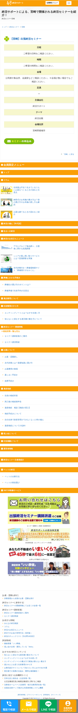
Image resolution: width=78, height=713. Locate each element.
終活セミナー (14, 27)
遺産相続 (7, 389)
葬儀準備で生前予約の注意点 (17, 291)
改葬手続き (9, 381)
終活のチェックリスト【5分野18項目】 (19, 636)
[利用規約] (46, 695)
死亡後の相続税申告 (13, 402)
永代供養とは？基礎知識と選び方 (19, 363)
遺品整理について (10, 298)
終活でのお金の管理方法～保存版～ (18, 633)
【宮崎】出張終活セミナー (25, 38)
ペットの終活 (9, 470)
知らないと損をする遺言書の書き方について (23, 319)
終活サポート (15, 3)
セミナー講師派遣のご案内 (16, 336)
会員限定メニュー (52, 3)
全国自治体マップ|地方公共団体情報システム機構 (23, 688)
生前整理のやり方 (10, 306)
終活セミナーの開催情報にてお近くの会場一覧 (22, 606)
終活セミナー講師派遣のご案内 (16, 613)
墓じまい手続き (11, 375)
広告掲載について (10, 441)
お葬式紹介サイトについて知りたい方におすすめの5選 (25, 668)
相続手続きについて (13, 414)
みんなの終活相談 (11, 623)
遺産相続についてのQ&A (15, 426)
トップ (6, 172)
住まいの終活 (9, 231)
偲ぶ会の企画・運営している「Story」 (19, 647)
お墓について (9, 350)
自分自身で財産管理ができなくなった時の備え (24, 420)
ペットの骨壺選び (12, 482)
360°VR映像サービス (12, 490)
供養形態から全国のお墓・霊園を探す (19, 598)
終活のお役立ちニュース (13, 239)
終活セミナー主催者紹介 (13, 460)
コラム (6, 180)
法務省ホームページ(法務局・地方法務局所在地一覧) (25, 685)
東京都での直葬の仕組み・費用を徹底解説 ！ (22, 671)
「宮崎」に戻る (68, 154)
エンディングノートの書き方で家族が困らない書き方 (25, 661)
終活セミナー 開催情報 (13, 327)
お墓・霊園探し (11, 357)
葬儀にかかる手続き (11, 278)
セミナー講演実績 (12, 342)
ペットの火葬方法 (12, 476)
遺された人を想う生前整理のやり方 (18, 664)
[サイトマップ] (55, 695)
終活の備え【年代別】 (12, 224)
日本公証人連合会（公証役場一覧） (18, 678)
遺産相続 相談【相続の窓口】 (18, 408)
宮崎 (23, 27)
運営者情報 (8, 449)
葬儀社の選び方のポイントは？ (18, 284)
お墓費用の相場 (11, 369)
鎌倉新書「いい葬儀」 (13, 643)
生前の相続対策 (11, 395)
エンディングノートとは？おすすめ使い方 (22, 313)
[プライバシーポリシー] (34, 695)
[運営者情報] (21, 695)
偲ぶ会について (10, 434)
